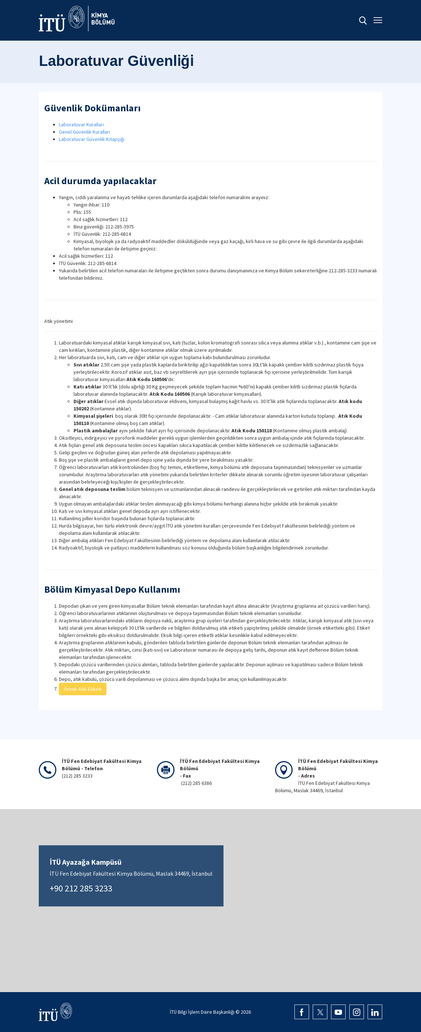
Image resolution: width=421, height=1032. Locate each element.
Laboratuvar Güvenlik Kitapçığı (91, 139)
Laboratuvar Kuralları (81, 124)
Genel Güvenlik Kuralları (84, 131)
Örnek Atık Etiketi (83, 689)
